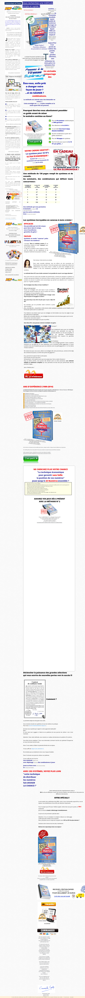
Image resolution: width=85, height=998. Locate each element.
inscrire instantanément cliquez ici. (37, 725)
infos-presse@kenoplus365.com (10, 219)
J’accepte (71, 997)
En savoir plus (66, 997)
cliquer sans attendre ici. (37, 748)
